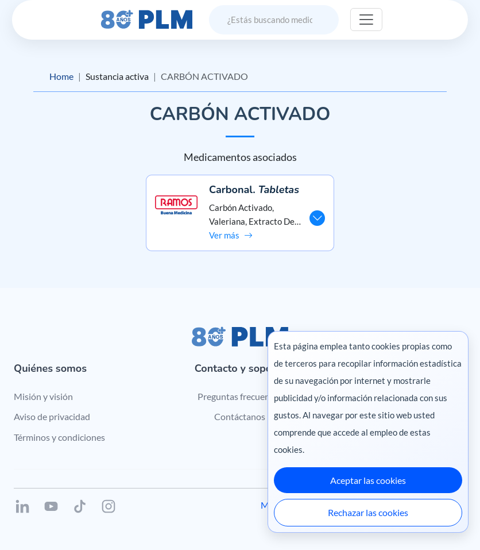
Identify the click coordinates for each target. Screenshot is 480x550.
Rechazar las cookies (368, 512)
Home (61, 76)
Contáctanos (239, 416)
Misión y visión (43, 396)
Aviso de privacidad (52, 416)
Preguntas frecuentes (240, 396)
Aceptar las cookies (368, 480)
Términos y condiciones (59, 437)
